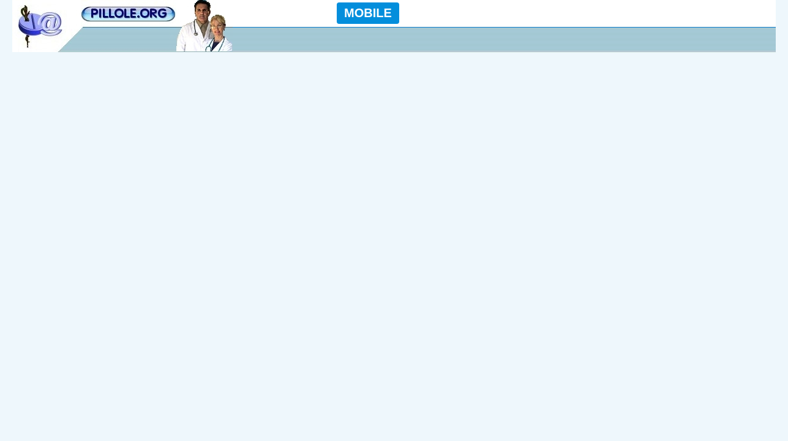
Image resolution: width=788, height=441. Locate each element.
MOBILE (368, 13)
